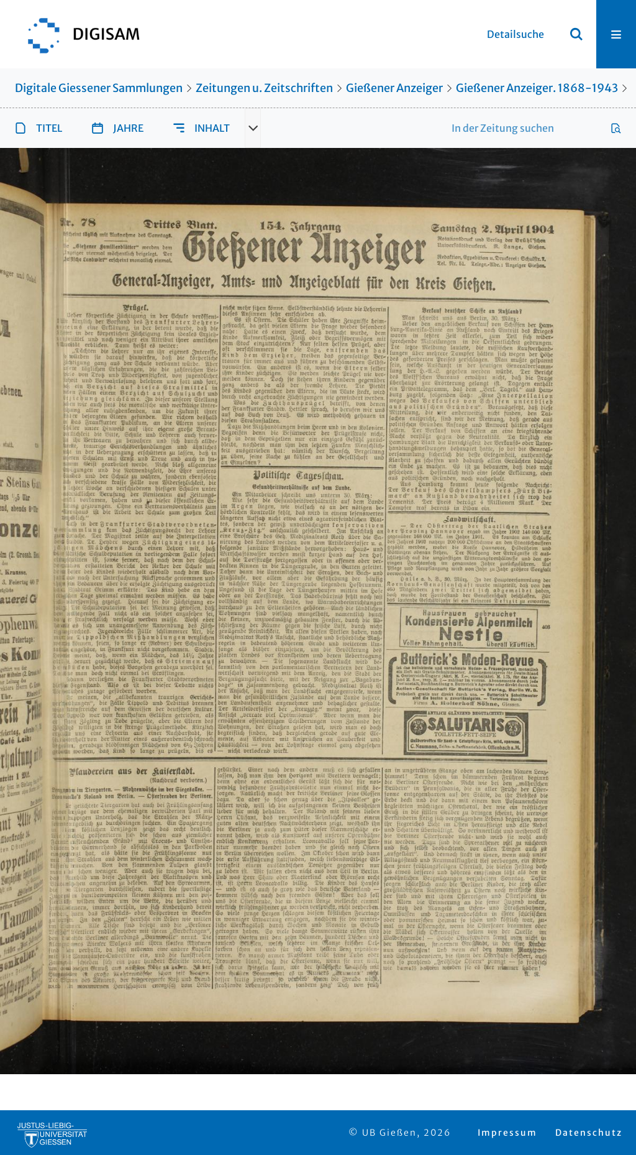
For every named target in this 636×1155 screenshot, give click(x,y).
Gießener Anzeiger (394, 88)
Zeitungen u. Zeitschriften (264, 88)
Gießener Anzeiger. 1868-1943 (537, 88)
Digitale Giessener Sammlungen (99, 88)
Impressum (507, 1132)
